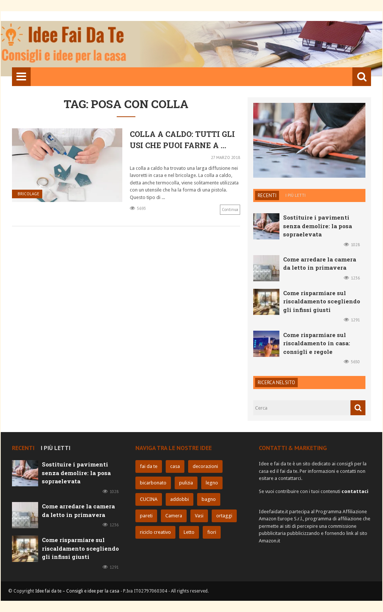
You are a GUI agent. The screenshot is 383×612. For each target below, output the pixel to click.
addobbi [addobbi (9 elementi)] (179, 499)
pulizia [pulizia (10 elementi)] (186, 483)
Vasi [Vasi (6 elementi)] (199, 515)
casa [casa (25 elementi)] (175, 466)
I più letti (295, 195)
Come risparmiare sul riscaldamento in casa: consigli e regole (316, 343)
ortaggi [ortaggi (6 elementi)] (224, 515)
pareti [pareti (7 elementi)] (146, 515)
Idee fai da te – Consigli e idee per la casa (77, 591)
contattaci (354, 491)
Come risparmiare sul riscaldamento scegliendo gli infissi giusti (321, 301)
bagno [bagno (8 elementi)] (209, 499)
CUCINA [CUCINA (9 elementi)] (148, 499)
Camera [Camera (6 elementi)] (173, 515)
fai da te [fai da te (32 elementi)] (148, 466)
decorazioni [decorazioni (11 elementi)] (205, 466)
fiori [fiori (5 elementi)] (211, 532)
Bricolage (28, 194)
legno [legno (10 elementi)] (212, 483)
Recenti (267, 195)
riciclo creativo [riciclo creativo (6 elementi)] (155, 532)
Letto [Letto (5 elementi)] (189, 532)
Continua (230, 209)
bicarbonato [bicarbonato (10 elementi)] (153, 483)
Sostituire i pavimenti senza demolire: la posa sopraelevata (317, 226)
